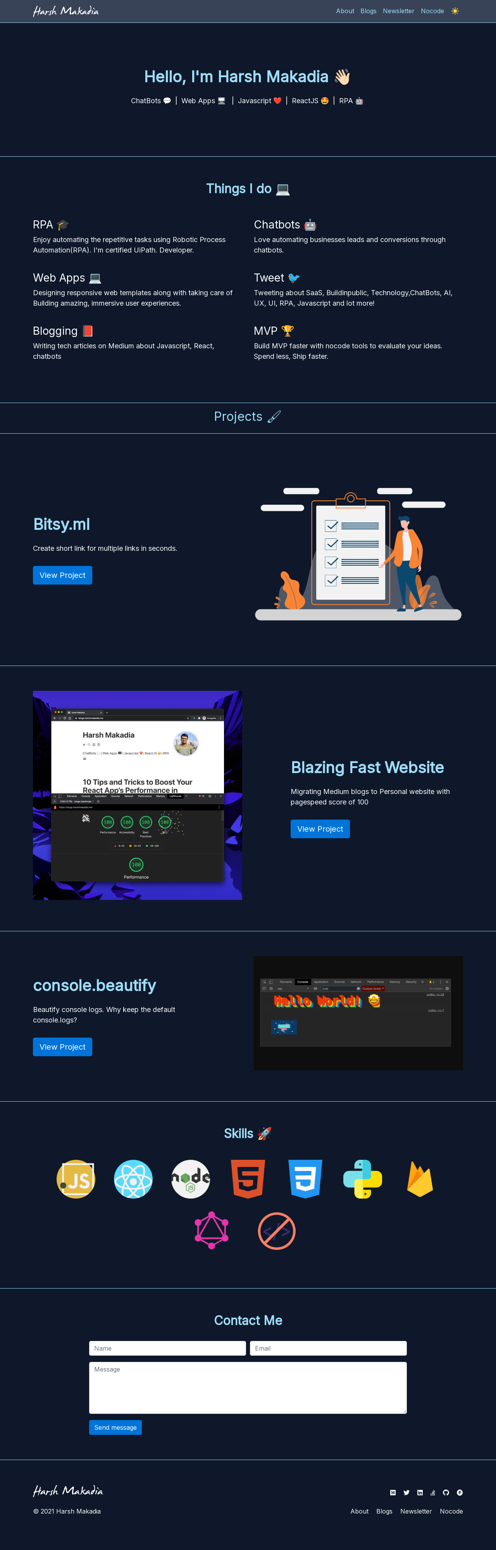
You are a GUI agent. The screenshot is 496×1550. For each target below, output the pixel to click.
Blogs (384, 1511)
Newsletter (416, 1511)
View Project (63, 575)
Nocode (451, 1511)
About (359, 1511)
